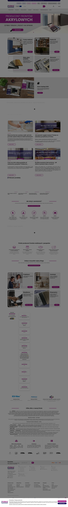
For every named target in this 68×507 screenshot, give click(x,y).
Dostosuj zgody (62, 503)
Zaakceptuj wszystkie (62, 501)
